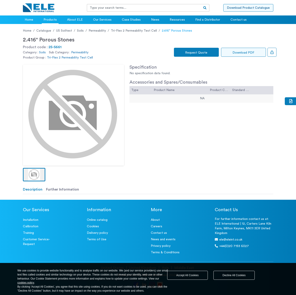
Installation (30, 219)
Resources (177, 19)
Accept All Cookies (187, 275)
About (155, 219)
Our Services (102, 19)
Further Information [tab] (62, 189)
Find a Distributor (207, 19)
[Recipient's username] (144, 8)
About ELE (75, 19)
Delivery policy (97, 232)
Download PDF (243, 52)
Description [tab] (32, 189)
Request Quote (196, 52)
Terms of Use (96, 239)
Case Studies (131, 19)
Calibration (30, 226)
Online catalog (97, 219)
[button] (34, 174)
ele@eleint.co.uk (228, 239)
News (155, 19)
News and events (163, 239)
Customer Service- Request (36, 242)
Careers (156, 226)
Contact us (238, 19)
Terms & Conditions (165, 252)
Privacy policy (161, 245)
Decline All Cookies (234, 275)
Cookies (93, 226)
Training (28, 232)
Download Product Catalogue (248, 7)
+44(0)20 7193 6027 (232, 246)
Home (29, 19)
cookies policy (26, 282)
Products (50, 19)
